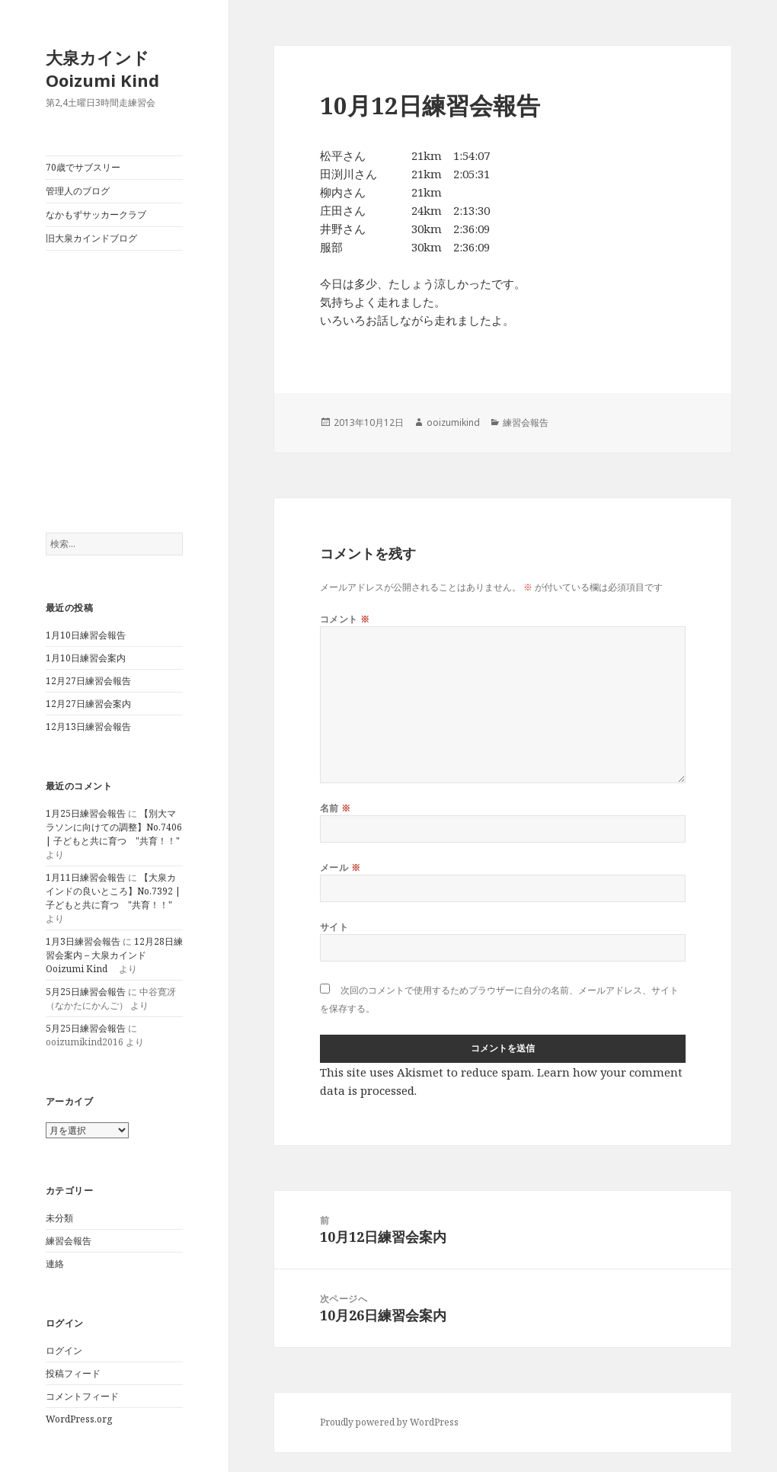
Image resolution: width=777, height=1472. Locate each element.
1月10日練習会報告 (86, 635)
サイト (334, 926)
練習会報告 (68, 1240)
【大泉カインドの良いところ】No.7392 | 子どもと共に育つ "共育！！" (113, 891)
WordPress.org (79, 1419)
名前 (335, 808)
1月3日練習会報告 (83, 941)
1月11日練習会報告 (86, 877)
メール (340, 867)
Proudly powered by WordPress (389, 1422)
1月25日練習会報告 (86, 813)
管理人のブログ (78, 190)
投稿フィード (73, 1373)
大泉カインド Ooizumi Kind (111, 68)
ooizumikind (453, 422)
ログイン (64, 1350)
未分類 (59, 1217)
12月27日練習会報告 (88, 680)
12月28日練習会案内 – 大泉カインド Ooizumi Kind (114, 955)
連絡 (55, 1263)
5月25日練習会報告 (86, 991)
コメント (345, 619)
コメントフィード (82, 1396)
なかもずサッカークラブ (96, 214)
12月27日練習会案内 (88, 703)
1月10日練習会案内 (86, 657)
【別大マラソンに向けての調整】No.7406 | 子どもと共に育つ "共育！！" (114, 827)
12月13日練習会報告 (88, 726)
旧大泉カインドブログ (91, 238)
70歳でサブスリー (83, 167)
